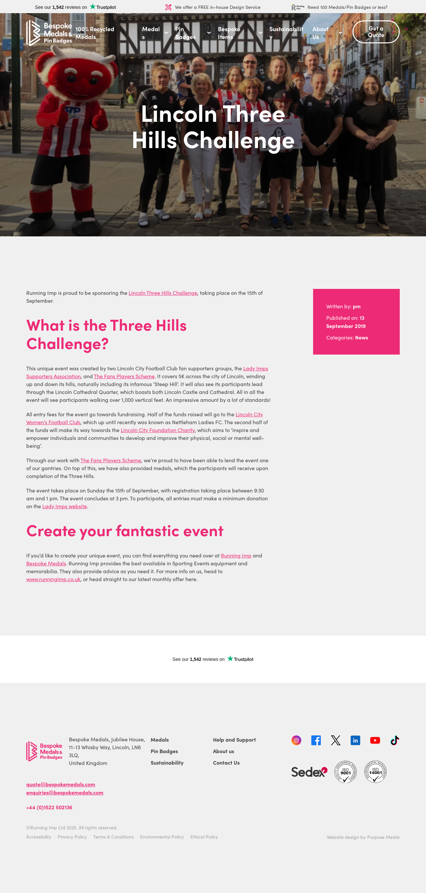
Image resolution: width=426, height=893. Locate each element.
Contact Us (226, 762)
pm (357, 306)
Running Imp (236, 555)
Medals (151, 33)
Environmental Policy (162, 837)
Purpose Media (383, 837)
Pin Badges (185, 33)
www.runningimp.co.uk (53, 579)
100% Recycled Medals (94, 33)
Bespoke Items (229, 33)
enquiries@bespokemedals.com (64, 792)
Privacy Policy (72, 837)
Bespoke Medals (46, 563)
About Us (320, 33)
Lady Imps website (64, 506)
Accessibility (38, 837)
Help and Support (234, 739)
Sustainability (286, 33)
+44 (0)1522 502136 (49, 807)
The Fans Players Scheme (124, 376)
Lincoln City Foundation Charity (158, 429)
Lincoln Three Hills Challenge (163, 292)
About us (223, 750)
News (361, 337)
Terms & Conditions (113, 837)
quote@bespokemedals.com (60, 784)
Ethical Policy (204, 837)
